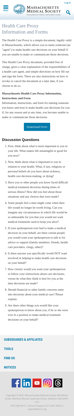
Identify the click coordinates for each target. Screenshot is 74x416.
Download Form (37, 127)
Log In (67, 2)
